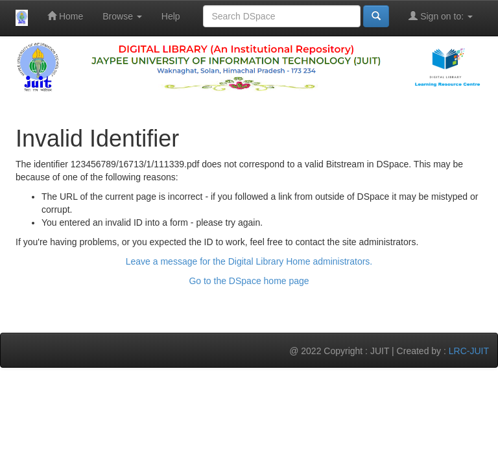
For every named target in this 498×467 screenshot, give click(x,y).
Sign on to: (441, 15)
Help (170, 16)
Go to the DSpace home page (249, 281)
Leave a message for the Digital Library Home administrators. (249, 261)
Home (65, 15)
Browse (122, 16)
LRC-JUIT (469, 351)
